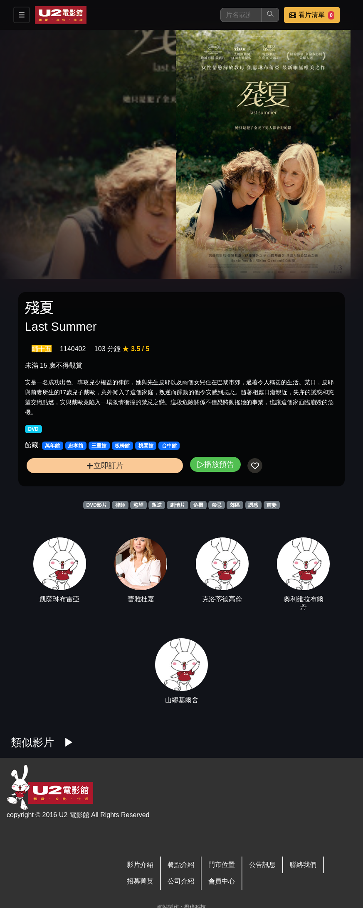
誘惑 (253, 505)
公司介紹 (181, 881)
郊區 (235, 505)
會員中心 (221, 881)
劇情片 (177, 505)
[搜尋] (241, 15)
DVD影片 (96, 505)
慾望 (138, 505)
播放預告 (215, 464)
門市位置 (221, 864)
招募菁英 (140, 881)
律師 (120, 505)
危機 (198, 505)
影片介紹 (140, 864)
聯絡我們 (303, 864)
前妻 (272, 505)
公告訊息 (262, 864)
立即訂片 (104, 465)
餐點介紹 (181, 864)
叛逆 (157, 505)
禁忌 (217, 505)
